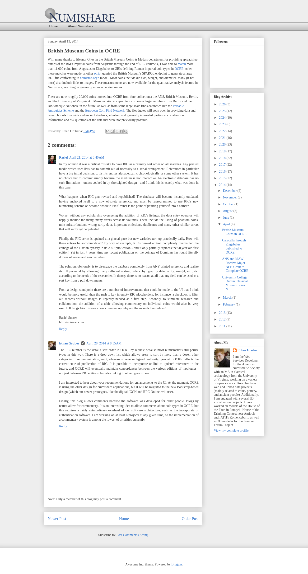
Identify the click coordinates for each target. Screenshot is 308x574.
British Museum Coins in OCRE (234, 232)
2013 (223, 313)
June (226, 217)
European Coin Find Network (105, 110)
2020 (223, 144)
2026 (223, 104)
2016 (223, 171)
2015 (223, 178)
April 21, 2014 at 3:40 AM (86, 157)
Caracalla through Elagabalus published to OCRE (234, 246)
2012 (223, 319)
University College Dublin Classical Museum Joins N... (235, 283)
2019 (223, 151)
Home (53, 26)
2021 (223, 138)
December (230, 191)
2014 (223, 185)
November (230, 197)
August (228, 211)
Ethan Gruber (69, 343)
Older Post (190, 518)
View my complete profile (231, 430)
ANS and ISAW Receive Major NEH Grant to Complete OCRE (235, 265)
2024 (223, 117)
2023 (223, 124)
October (228, 204)
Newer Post (57, 518)
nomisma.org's (89, 78)
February (229, 304)
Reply (63, 329)
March (227, 297)
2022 (223, 131)
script (97, 73)
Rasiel (63, 157)
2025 (223, 111)
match (182, 64)
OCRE (179, 69)
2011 (222, 326)
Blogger (176, 564)
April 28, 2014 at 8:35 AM (103, 343)
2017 (223, 164)
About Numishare (80, 26)
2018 (223, 158)
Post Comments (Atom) (132, 535)
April (227, 224)
